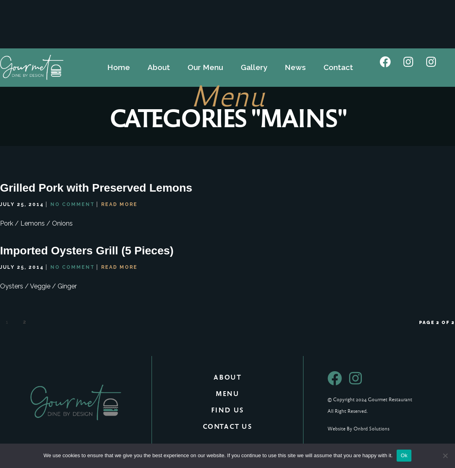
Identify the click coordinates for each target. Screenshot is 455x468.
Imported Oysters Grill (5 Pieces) (87, 251)
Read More (119, 205)
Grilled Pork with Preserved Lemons (96, 188)
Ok (404, 455)
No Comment (72, 205)
